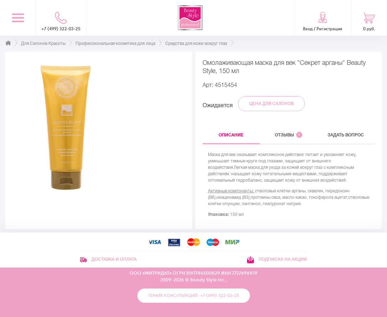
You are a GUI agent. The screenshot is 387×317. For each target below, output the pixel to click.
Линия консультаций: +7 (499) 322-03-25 (193, 295)
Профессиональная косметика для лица (115, 43)
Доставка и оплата (108, 259)
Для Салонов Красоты (43, 43)
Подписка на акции (277, 259)
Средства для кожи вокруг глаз (196, 43)
